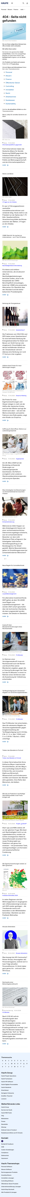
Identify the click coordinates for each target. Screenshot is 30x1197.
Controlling (10, 86)
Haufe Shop (14, 64)
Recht (8, 93)
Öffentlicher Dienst (13, 83)
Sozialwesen (10, 100)
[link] (27, 3)
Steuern (9, 76)
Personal (9, 72)
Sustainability (11, 104)
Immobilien (10, 90)
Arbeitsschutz (11, 97)
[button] (12, 3)
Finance (9, 79)
